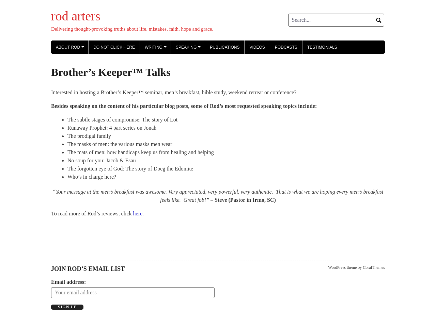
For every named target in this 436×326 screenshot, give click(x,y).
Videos (257, 47)
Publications (224, 47)
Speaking (189, 49)
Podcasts (286, 47)
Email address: (68, 282)
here (138, 213)
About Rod (71, 49)
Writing (157, 49)
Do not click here (114, 47)
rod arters (75, 16)
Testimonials (322, 47)
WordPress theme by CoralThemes (356, 267)
